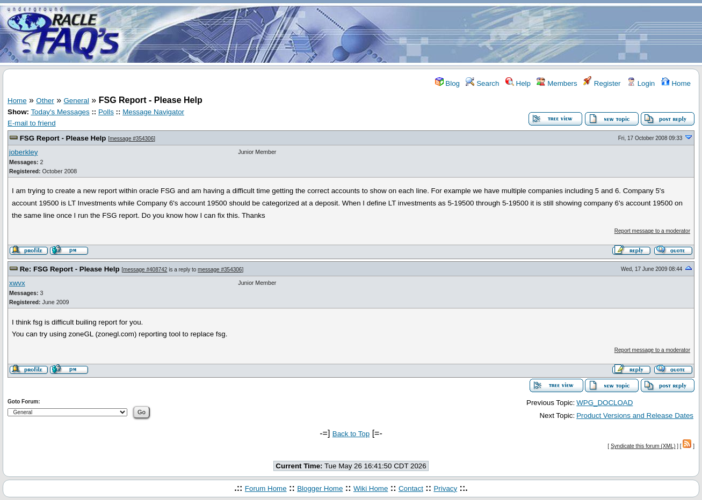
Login (641, 83)
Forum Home (266, 488)
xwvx (17, 283)
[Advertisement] (414, 34)
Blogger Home (320, 488)
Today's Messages (60, 112)
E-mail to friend (32, 123)
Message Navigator (153, 112)
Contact (411, 488)
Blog (447, 83)
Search (482, 83)
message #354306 (132, 139)
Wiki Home (370, 488)
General (76, 101)
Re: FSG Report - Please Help (70, 269)
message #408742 (145, 270)
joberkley (23, 152)
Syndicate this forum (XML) (643, 446)
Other (45, 101)
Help (518, 83)
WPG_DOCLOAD (604, 403)
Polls (106, 112)
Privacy (445, 488)
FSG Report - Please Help (63, 138)
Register (601, 83)
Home (676, 83)
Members (557, 83)
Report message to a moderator (652, 231)
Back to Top (351, 434)
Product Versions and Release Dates (634, 415)
